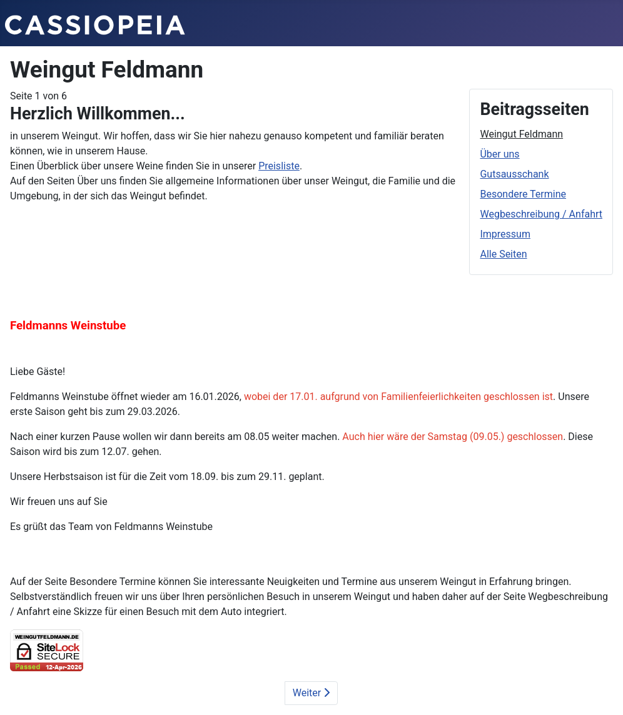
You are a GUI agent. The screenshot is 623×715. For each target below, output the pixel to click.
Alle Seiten (503, 254)
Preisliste (279, 166)
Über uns (499, 154)
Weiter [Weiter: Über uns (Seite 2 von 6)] (311, 693)
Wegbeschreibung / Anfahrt (541, 214)
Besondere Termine (523, 194)
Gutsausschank (514, 174)
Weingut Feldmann (521, 134)
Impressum (505, 234)
